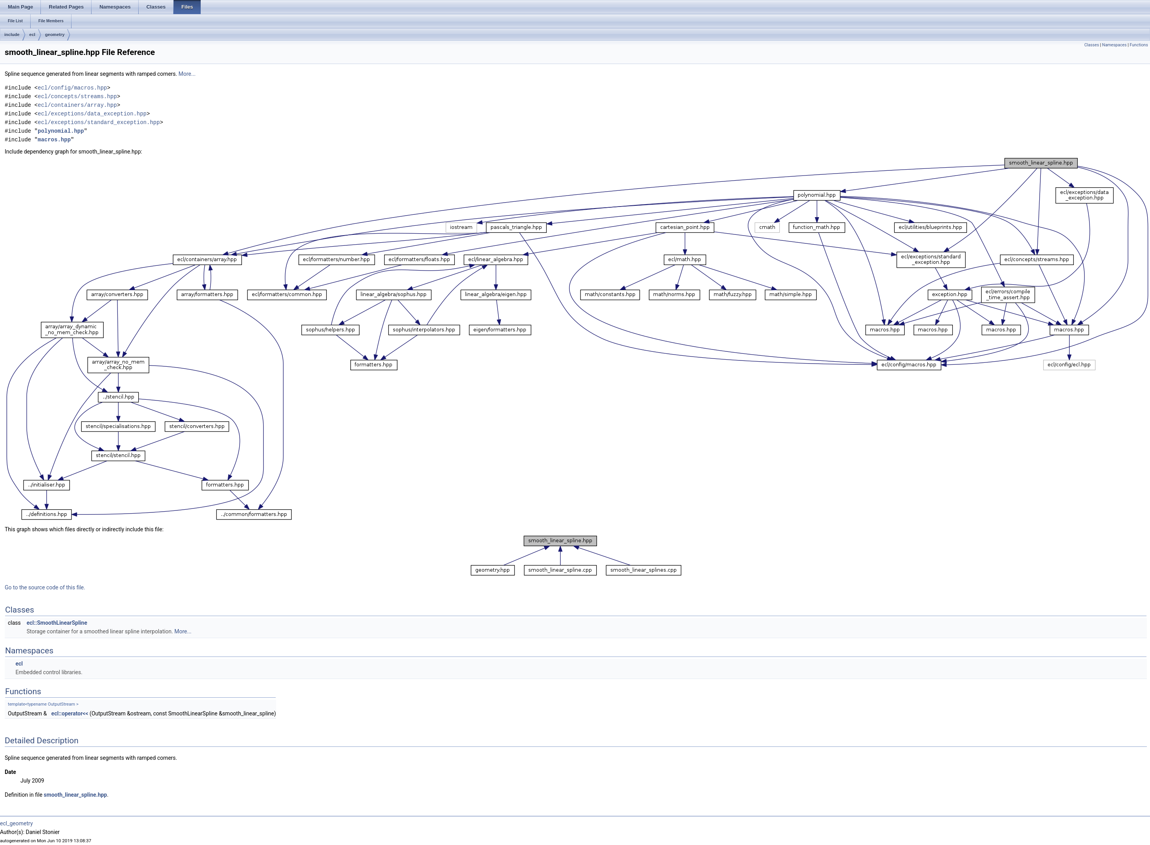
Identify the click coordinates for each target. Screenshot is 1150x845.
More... (187, 74)
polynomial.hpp (61, 131)
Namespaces (1114, 45)
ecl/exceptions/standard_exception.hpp (99, 122)
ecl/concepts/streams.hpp (77, 96)
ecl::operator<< (69, 713)
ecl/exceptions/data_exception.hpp (92, 113)
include (12, 34)
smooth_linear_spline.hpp (75, 795)
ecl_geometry (16, 823)
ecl (32, 34)
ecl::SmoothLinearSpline (57, 623)
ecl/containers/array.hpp (77, 105)
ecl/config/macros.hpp (72, 87)
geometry (55, 34)
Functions (1139, 45)
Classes (1091, 45)
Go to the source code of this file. (45, 587)
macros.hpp (54, 139)
